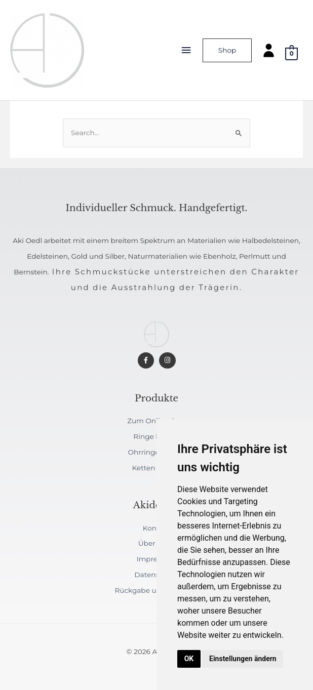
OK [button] (189, 659)
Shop (227, 50)
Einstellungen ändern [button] (243, 659)
